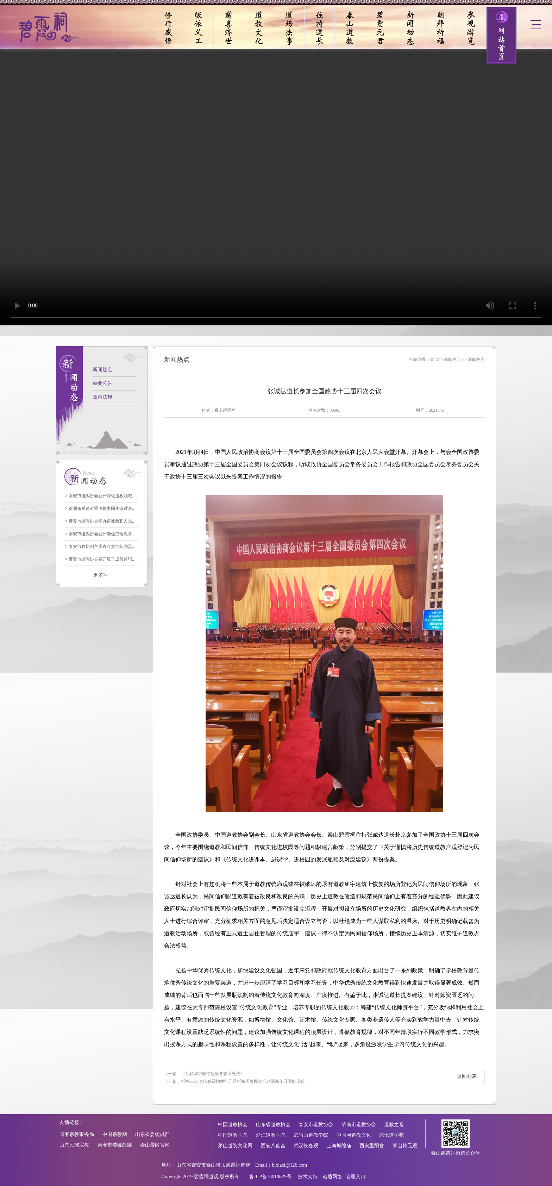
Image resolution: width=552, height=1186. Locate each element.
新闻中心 (452, 359)
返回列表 (467, 1076)
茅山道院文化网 (235, 1145)
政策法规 (102, 397)
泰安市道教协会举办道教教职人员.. (99, 521)
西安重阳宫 (371, 1145)
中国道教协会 (232, 1124)
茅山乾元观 (405, 1145)
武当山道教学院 (311, 1135)
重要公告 (102, 383)
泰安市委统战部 (115, 1145)
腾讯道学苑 (391, 1135)
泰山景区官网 (155, 1145)
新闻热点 (102, 369)
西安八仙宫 (273, 1145)
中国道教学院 (232, 1135)
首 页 (434, 359)
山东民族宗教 (74, 1145)
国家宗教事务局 (76, 1134)
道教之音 (394, 1124)
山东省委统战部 (152, 1134)
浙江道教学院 (271, 1135)
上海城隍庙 (339, 1145)
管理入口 (355, 1176)
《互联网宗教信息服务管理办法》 (212, 1073)
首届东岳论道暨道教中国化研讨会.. (99, 508)
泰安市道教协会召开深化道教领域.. (99, 495)
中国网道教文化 (354, 1135)
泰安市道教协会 (316, 1124)
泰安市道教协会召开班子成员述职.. (99, 559)
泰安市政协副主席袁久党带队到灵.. (99, 546)
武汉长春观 (306, 1145)
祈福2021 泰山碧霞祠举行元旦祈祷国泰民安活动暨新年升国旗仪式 (243, 1081)
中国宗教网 (114, 1134)
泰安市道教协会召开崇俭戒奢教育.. (99, 533)
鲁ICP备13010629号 (270, 1176)
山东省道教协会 (273, 1124)
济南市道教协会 (358, 1124)
